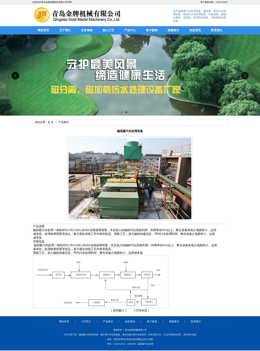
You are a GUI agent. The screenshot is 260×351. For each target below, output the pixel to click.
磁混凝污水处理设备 (88, 334)
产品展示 (108, 321)
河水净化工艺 (154, 334)
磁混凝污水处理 (145, 344)
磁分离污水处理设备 (110, 334)
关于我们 (65, 30)
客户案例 (151, 30)
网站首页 (43, 30)
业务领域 (86, 30)
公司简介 (86, 321)
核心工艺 (108, 30)
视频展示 (173, 30)
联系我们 (216, 30)
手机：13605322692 (116, 344)
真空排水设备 (189, 334)
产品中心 (130, 30)
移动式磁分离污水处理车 (134, 334)
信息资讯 (195, 30)
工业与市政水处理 (172, 334)
